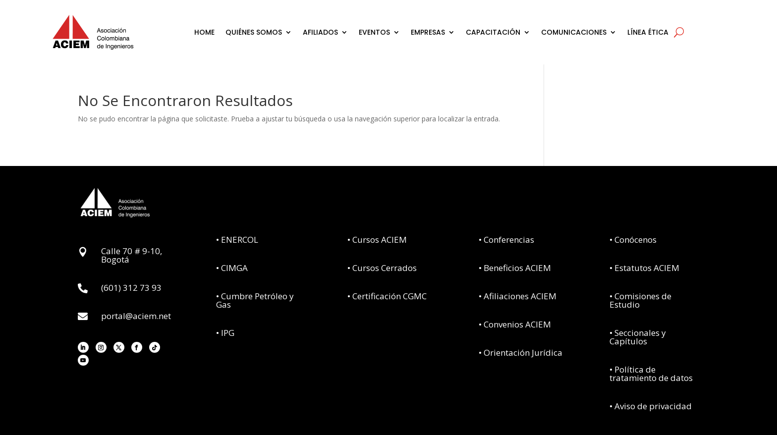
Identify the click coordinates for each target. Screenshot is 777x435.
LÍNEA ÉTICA (647, 32)
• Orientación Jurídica (520, 352)
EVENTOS (374, 32)
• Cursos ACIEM (377, 239)
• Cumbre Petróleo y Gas (255, 300)
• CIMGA (232, 267)
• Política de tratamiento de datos (651, 373)
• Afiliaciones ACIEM (517, 296)
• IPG (225, 332)
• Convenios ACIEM (515, 324)
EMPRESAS (428, 32)
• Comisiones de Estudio (640, 300)
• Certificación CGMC (387, 296)
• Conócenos (633, 239)
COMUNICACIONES (574, 32)
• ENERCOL (237, 239)
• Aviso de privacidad (651, 406)
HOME (204, 32)
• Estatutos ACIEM (644, 267)
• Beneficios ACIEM (515, 267)
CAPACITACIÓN (493, 32)
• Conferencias (506, 239)
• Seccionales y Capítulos (638, 337)
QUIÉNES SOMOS (253, 32)
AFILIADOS (320, 32)
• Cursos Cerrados (382, 267)
